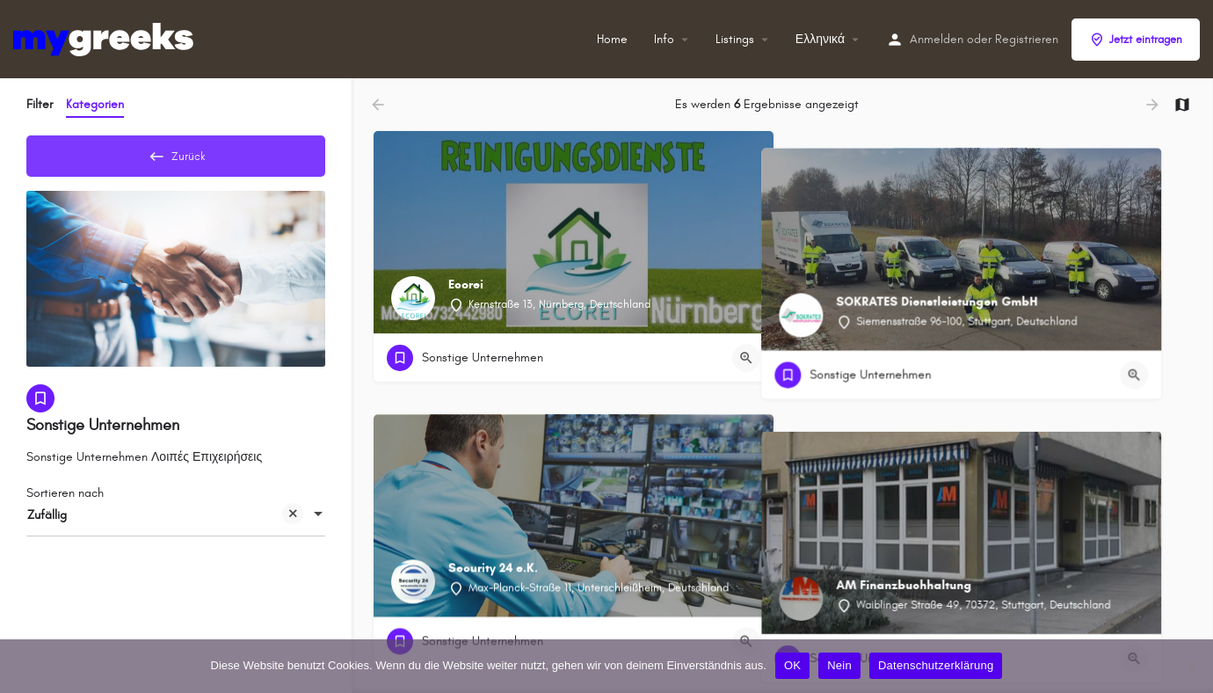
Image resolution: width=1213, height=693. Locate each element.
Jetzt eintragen (1135, 39)
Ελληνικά (820, 39)
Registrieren (1026, 39)
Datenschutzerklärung (935, 665)
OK (792, 665)
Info (664, 39)
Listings (734, 39)
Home (612, 39)
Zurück (176, 153)
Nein (839, 665)
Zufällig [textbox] (165, 523)
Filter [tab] (39, 104)
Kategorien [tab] (95, 104)
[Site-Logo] (105, 38)
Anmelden (936, 39)
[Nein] (1191, 666)
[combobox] (175, 521)
